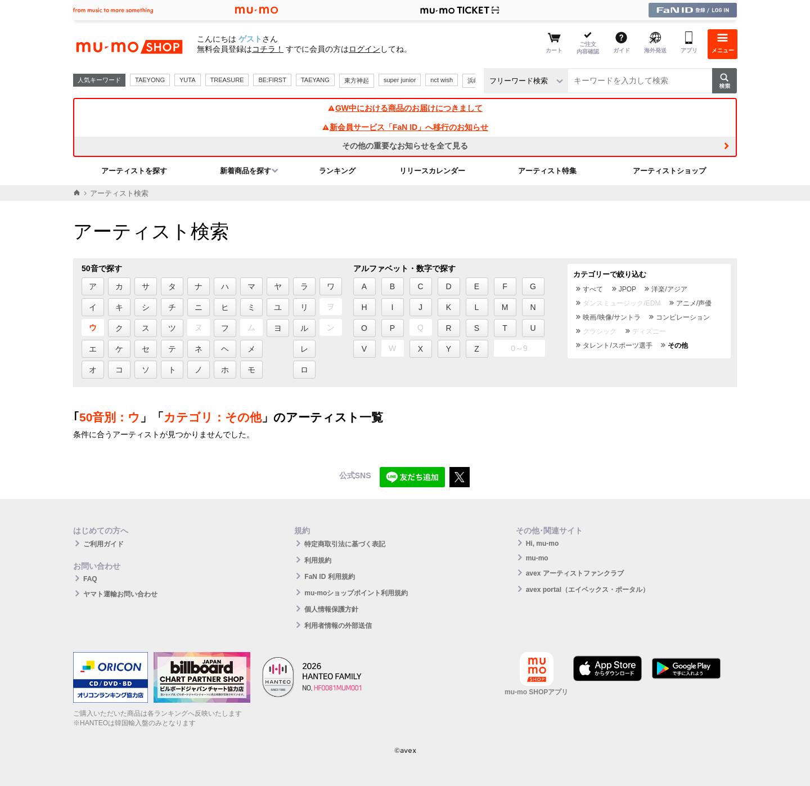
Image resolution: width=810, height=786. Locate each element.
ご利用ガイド (103, 544)
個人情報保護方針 (331, 609)
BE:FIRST (272, 80)
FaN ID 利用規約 (329, 577)
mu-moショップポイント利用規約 (356, 593)
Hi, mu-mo (542, 543)
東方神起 (356, 80)
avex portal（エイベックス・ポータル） (587, 590)
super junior (400, 80)
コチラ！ (268, 48)
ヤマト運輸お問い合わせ (120, 594)
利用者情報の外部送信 (338, 626)
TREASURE (227, 80)
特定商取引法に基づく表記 (344, 544)
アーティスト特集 (547, 171)
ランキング (337, 171)
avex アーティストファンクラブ (575, 573)
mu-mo (537, 558)
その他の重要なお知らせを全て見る (405, 145)
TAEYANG (315, 80)
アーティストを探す (134, 171)
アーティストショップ (669, 171)
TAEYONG (150, 80)
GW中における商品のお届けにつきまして (405, 108)
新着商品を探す (245, 171)
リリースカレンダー (432, 171)
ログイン (364, 48)
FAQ (90, 579)
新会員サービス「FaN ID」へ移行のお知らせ (405, 127)
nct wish (441, 80)
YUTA (187, 80)
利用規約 (317, 560)
